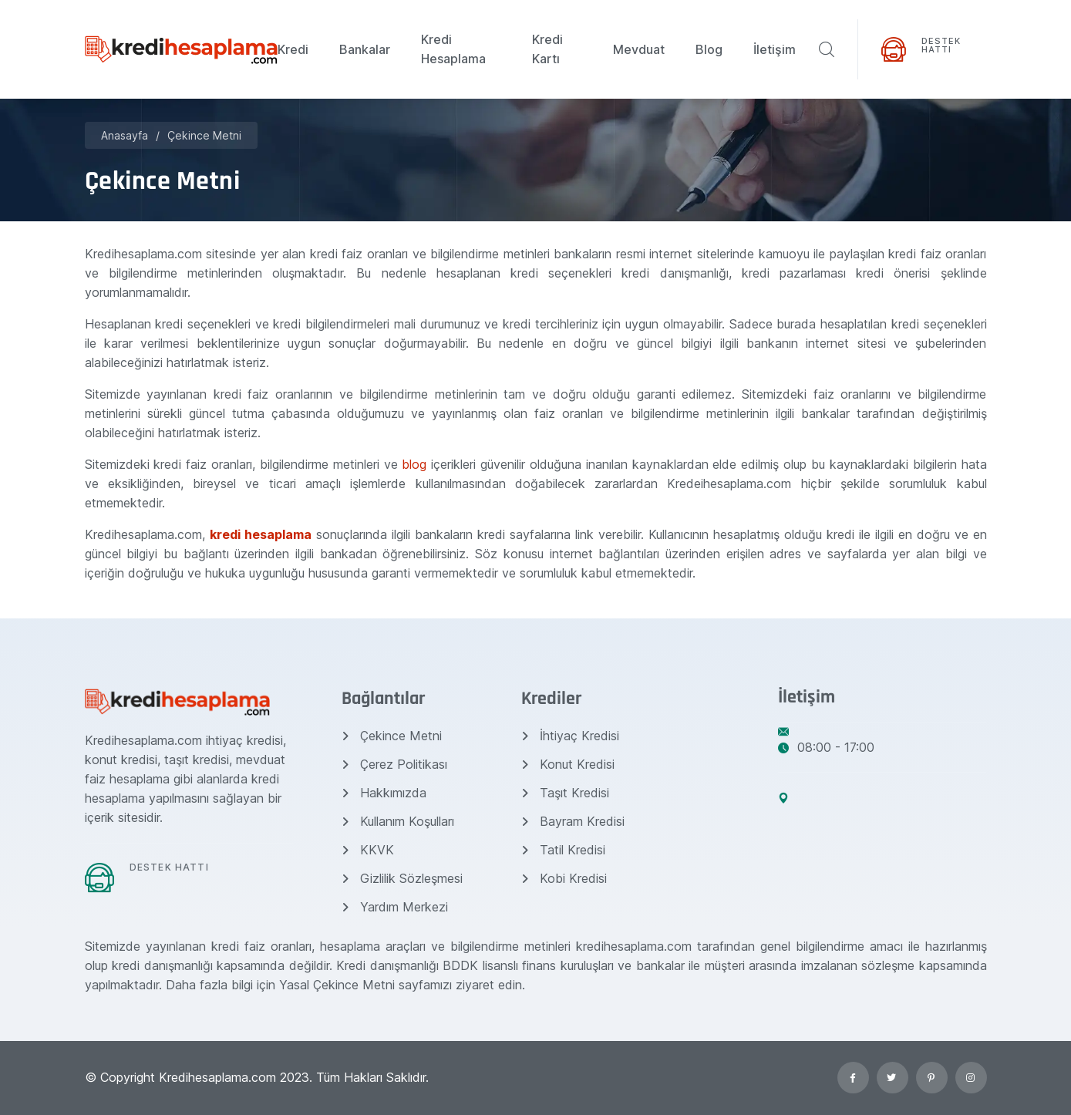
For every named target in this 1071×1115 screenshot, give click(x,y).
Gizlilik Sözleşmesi (402, 878)
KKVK (368, 849)
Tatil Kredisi (563, 849)
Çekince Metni (204, 135)
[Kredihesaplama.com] (181, 49)
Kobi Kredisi (564, 878)
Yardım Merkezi (395, 907)
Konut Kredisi (568, 764)
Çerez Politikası (394, 764)
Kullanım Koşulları (398, 821)
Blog (708, 49)
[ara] (826, 49)
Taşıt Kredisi (565, 792)
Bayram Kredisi (573, 821)
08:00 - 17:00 (826, 747)
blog (416, 464)
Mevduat (639, 49)
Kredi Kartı (547, 49)
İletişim (774, 49)
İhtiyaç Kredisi (570, 735)
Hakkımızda (384, 792)
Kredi (293, 49)
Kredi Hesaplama (453, 49)
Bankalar (364, 49)
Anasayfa (124, 135)
